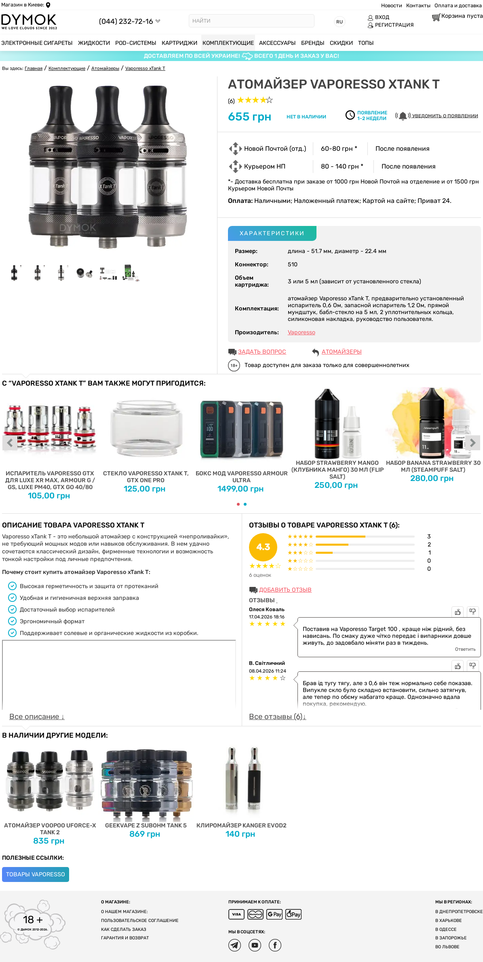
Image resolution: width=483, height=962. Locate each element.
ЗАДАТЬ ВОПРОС (262, 351)
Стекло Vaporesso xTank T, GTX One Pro (146, 435)
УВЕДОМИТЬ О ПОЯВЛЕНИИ (436, 116)
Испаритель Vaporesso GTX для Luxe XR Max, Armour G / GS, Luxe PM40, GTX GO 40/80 (50, 439)
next (473, 443)
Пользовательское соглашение (140, 920)
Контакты (418, 5)
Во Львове (447, 946)
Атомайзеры (342, 351)
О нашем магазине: (124, 911)
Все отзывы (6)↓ (277, 716)
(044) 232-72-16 (126, 21)
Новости (391, 5)
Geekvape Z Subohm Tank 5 (146, 784)
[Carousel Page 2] (245, 504)
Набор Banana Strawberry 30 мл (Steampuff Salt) (433, 430)
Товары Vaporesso (35, 874)
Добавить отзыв (285, 589)
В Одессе (446, 929)
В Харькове (448, 920)
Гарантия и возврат (125, 938)
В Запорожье (451, 938)
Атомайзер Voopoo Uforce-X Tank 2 (50, 787)
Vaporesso (301, 332)
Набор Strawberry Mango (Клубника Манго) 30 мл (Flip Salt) (337, 433)
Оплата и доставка (458, 5)
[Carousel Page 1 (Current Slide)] (238, 504)
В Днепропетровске (459, 911)
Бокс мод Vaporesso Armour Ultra (241, 435)
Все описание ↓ (37, 716)
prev (10, 443)
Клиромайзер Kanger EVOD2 (241, 784)
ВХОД (378, 17)
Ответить (465, 649)
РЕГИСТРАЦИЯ (390, 25)
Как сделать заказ (123, 929)
